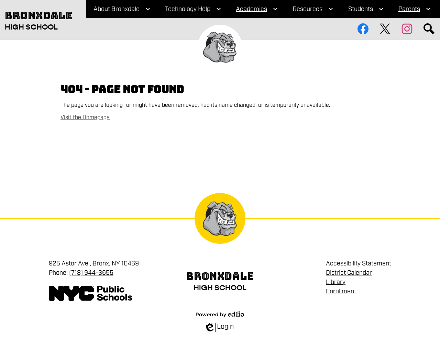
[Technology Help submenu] (193, 9)
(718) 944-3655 (91, 272)
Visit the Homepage (85, 117)
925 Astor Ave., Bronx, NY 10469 (94, 263)
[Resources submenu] (313, 9)
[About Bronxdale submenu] (122, 9)
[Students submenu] (366, 9)
